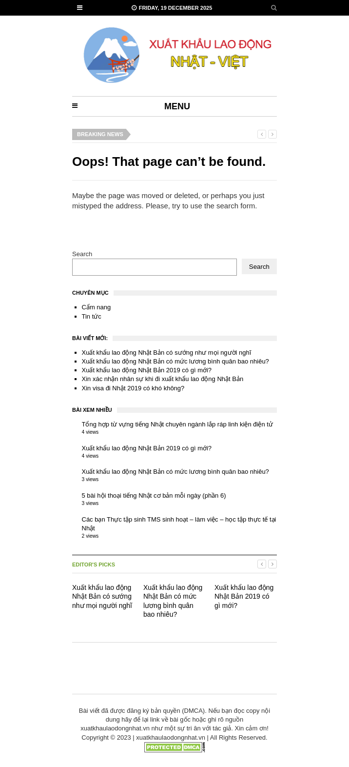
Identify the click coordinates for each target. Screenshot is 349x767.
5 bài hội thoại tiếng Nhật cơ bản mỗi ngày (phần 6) (154, 495)
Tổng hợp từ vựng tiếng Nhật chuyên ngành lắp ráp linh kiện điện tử (177, 424)
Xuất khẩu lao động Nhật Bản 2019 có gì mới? (147, 370)
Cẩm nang (96, 307)
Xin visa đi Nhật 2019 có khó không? (133, 388)
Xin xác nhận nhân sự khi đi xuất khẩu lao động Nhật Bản (163, 379)
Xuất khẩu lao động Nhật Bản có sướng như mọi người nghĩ (167, 352)
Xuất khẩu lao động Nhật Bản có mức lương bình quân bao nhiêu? (175, 361)
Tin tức (91, 316)
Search (82, 254)
